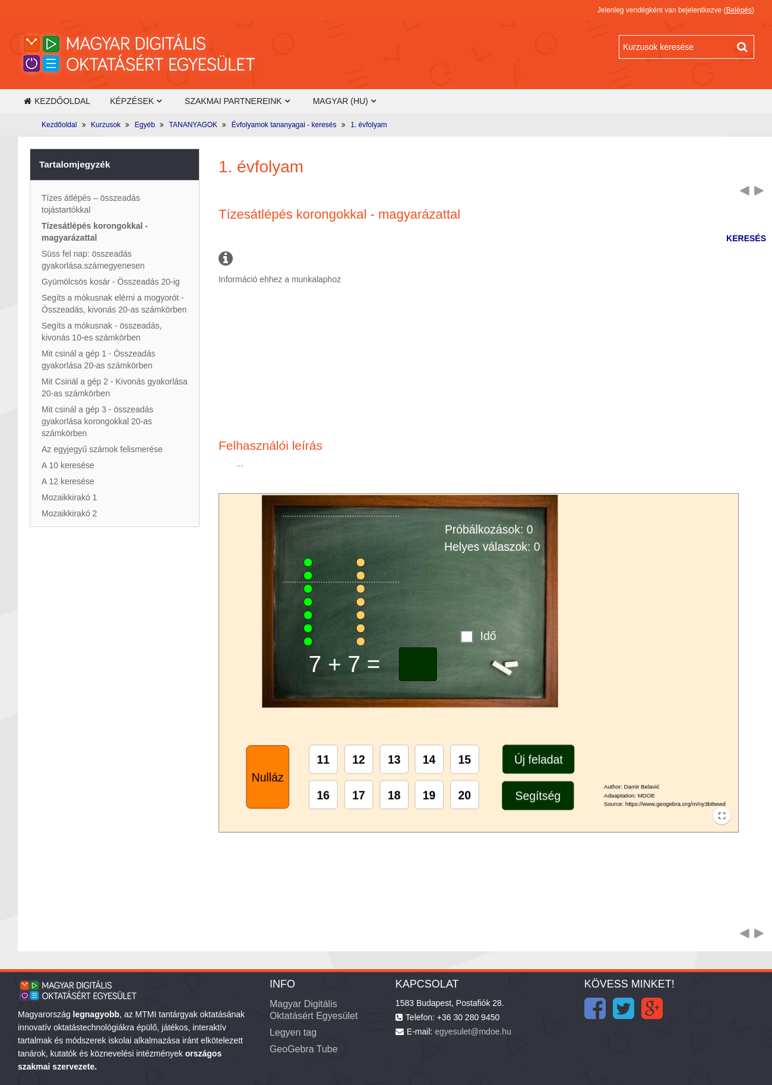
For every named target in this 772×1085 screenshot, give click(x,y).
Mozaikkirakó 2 (69, 513)
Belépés (739, 10)
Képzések (132, 101)
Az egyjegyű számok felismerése (102, 449)
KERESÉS (746, 238)
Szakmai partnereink (233, 101)
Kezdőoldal (57, 101)
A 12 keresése (68, 481)
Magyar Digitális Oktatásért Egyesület (314, 1010)
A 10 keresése (68, 465)
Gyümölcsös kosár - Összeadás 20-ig (111, 281)
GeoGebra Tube (304, 1049)
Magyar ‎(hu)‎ (340, 101)
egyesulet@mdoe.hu (473, 1031)
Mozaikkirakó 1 (69, 497)
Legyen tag (293, 1032)
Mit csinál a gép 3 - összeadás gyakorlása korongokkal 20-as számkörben (97, 421)
